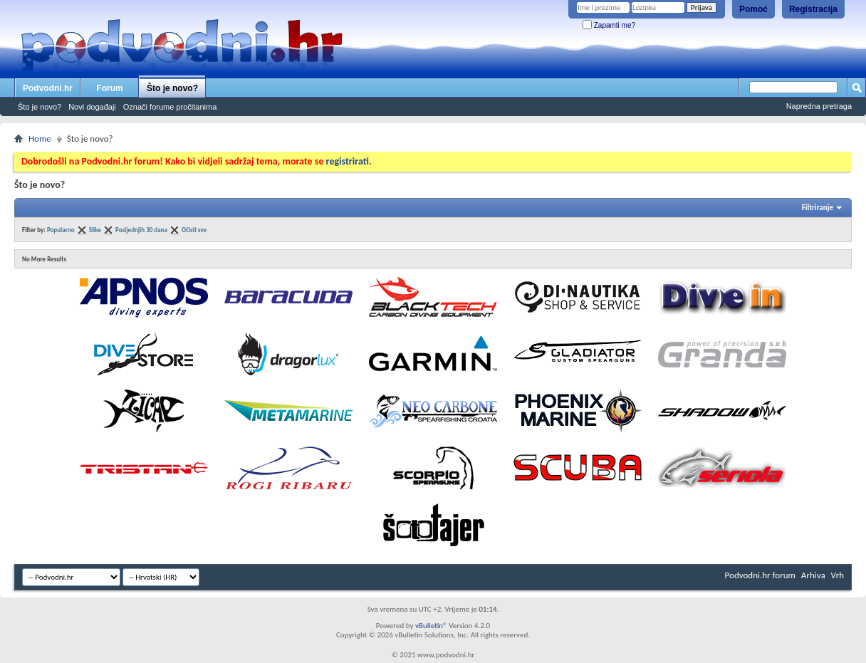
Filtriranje (817, 207)
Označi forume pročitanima (169, 107)
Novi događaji (92, 107)
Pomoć (753, 9)
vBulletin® (431, 625)
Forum (109, 88)
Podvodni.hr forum (760, 575)
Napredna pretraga (819, 106)
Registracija (813, 9)
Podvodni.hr (48, 88)
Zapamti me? (609, 25)
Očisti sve (194, 230)
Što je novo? (172, 88)
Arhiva (813, 575)
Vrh (837, 575)
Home (39, 138)
